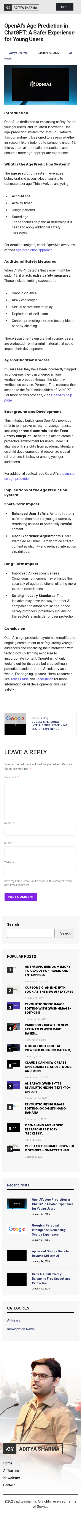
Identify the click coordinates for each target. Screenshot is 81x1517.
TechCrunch (44, 679)
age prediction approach (34, 250)
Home (7, 1463)
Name (9, 823)
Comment (11, 777)
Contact (9, 1485)
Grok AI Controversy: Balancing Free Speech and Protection (51, 1278)
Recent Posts (18, 1185)
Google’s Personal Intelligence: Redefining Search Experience (49, 1230)
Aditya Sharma (18, 53)
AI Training (11, 1471)
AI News (13, 1320)
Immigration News (21, 1329)
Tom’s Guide (20, 679)
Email (8, 842)
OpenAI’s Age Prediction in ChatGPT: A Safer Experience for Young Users (52, 1204)
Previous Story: (49, 723)
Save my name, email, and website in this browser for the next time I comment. (38, 883)
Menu (64, 7)
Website (9, 862)
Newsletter (11, 1478)
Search (13, 924)
